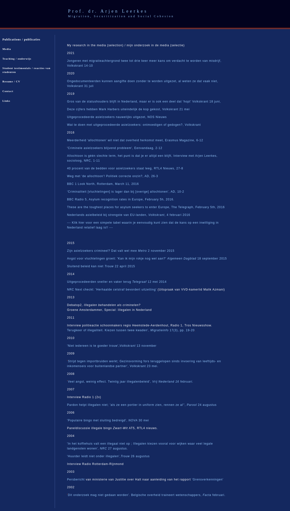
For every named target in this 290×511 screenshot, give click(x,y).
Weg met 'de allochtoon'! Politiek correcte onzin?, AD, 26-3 (112, 176)
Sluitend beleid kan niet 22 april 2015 (101, 266)
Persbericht (76, 479)
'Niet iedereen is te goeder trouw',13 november (112, 345)
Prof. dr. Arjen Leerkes (108, 11)
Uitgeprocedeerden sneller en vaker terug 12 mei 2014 (117, 281)
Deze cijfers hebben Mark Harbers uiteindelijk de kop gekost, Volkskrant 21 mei (128, 109)
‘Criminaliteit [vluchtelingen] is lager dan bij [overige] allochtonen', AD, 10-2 (125, 191)
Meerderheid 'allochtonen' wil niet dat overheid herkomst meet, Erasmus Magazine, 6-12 (135, 140)
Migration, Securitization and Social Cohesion (121, 16)
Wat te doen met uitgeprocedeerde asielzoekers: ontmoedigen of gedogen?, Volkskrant (134, 124)
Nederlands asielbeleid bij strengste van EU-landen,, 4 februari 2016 (128, 215)
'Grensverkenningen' (207, 479)
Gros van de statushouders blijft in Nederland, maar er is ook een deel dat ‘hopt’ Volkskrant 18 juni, (144, 101)
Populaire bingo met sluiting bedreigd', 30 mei (108, 420)
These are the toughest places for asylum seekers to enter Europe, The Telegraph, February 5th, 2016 (146, 207)
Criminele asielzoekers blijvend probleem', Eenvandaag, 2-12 (115, 148)
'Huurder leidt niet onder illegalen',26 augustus (108, 456)
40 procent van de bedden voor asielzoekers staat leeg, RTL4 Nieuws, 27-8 (125, 168)
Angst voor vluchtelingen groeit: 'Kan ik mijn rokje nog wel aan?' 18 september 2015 (147, 258)
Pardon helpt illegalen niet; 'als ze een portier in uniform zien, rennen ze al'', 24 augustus (142, 405)
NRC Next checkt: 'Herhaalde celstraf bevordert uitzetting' (112, 289)
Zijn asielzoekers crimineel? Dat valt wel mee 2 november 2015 (121, 250)
